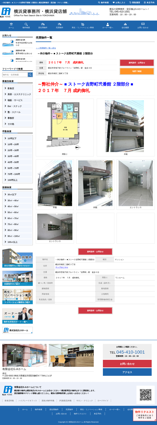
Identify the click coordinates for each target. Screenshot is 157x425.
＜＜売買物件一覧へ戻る (46, 48)
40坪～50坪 (13, 162)
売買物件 (69, 409)
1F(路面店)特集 (65, 401)
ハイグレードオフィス (28, 401)
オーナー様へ (114, 409)
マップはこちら (61, 267)
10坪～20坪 (13, 144)
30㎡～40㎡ (13, 200)
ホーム (25, 409)
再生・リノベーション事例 (91, 409)
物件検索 (38, 409)
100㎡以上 (13, 242)
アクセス (127, 372)
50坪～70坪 (13, 168)
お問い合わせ (127, 364)
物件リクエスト (80, 414)
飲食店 (11, 88)
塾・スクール (14, 112)
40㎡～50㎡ (13, 206)
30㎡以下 (12, 194)
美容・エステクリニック (19, 94)
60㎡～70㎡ (13, 218)
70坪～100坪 (14, 174)
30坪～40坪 (13, 156)
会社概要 (131, 409)
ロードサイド (103, 401)
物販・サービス (15, 100)
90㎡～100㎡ (14, 236)
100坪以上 (13, 180)
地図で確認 (136, 71)
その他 (11, 124)
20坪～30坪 (13, 150)
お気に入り (119, 3)
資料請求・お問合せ (137, 63)
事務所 (11, 118)
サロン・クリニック (84, 401)
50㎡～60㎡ (13, 212)
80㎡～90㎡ (13, 230)
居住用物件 (54, 409)
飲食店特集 (9, 401)
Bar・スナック (15, 106)
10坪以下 (12, 138)
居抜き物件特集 (48, 401)
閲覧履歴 (134, 3)
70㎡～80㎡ (13, 224)
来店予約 (97, 414)
